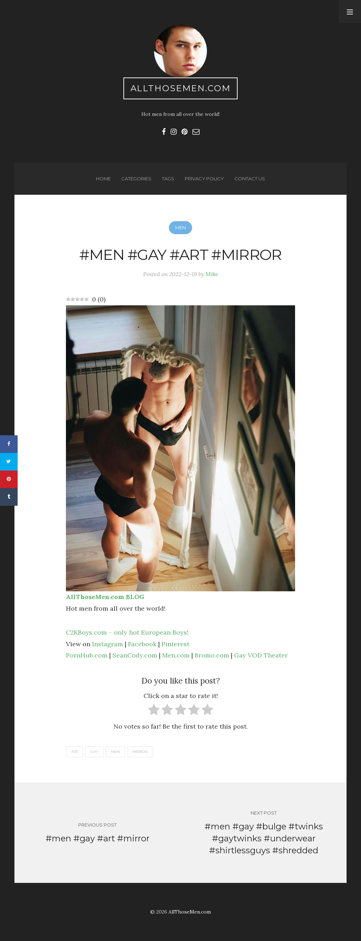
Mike (212, 274)
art (74, 751)
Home (103, 178)
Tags (168, 178)
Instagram (107, 644)
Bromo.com (212, 655)
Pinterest (175, 644)
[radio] (154, 711)
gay (94, 751)
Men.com (176, 655)
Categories (136, 178)
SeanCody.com (134, 655)
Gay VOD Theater (261, 655)
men (115, 751)
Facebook (142, 644)
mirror (140, 751)
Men (180, 227)
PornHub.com (87, 655)
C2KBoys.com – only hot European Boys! (127, 632)
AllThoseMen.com (180, 88)
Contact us (249, 178)
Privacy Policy (204, 178)
